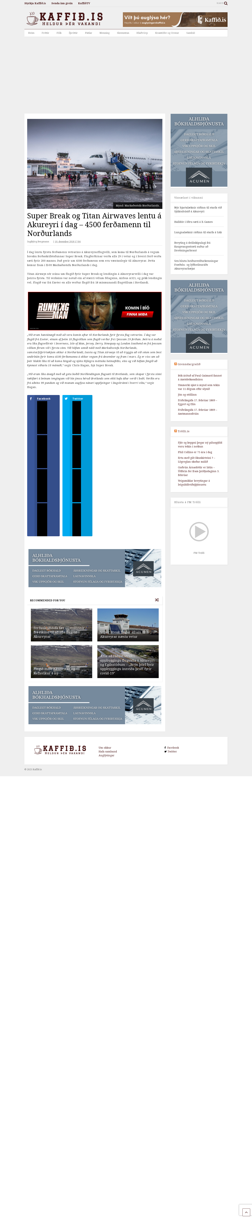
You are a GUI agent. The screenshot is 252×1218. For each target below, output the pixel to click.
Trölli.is (184, 431)
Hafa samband (108, 759)
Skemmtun (123, 33)
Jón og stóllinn (187, 394)
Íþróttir (73, 33)
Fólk (59, 33)
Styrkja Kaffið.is (35, 3)
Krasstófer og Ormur (167, 33)
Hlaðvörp (142, 33)
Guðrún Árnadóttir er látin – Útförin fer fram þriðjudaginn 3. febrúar (198, 471)
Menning (105, 33)
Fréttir (45, 33)
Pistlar (88, 33)
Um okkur (105, 755)
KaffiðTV (84, 3)
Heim (31, 33)
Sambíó (190, 33)
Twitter (172, 759)
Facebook (172, 755)
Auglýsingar (106, 763)
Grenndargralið (189, 364)
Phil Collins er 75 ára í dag (195, 452)
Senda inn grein (62, 3)
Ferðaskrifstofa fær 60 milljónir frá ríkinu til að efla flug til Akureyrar (59, 640)
